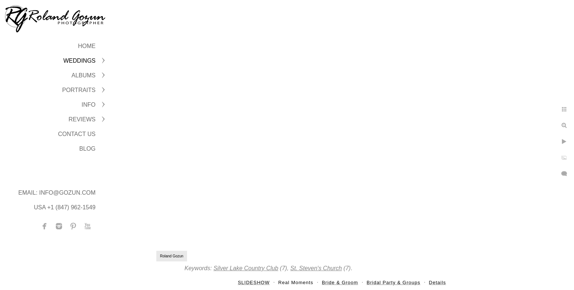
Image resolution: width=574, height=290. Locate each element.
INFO (89, 105)
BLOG (87, 149)
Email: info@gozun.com (57, 193)
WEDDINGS (79, 61)
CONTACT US (77, 134)
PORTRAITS (79, 90)
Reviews (82, 119)
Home (87, 46)
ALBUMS (83, 75)
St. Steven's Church (316, 268)
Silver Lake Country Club (245, 268)
